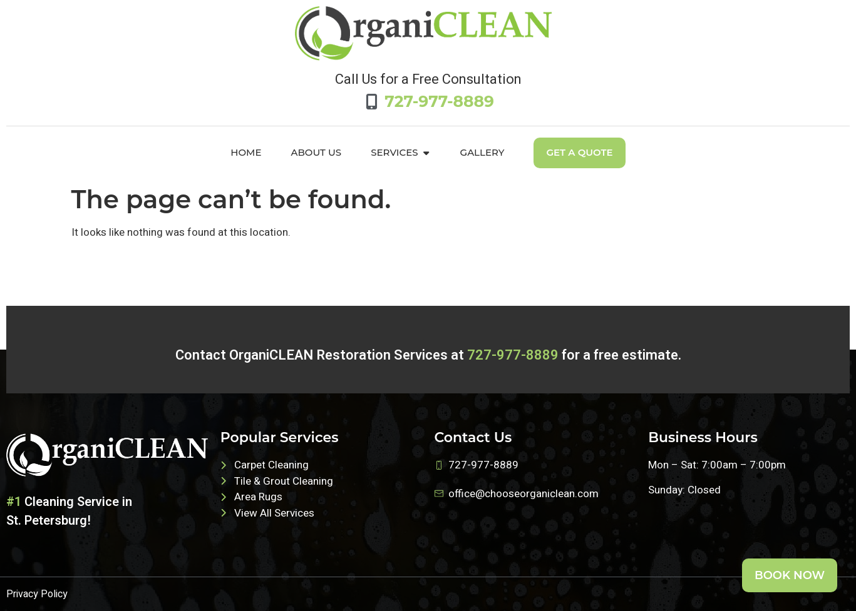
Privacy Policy (37, 594)
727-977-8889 (513, 355)
